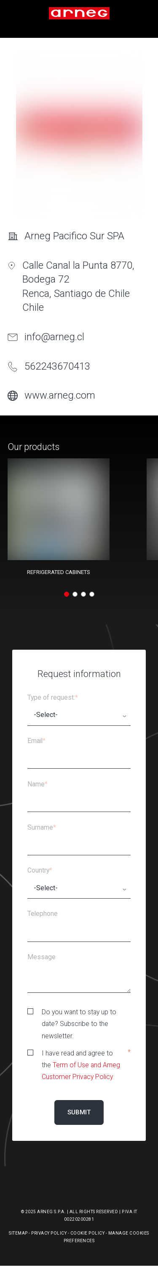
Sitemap (18, 1233)
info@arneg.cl (54, 337)
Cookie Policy (87, 1233)
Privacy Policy (49, 1233)
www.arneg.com (59, 395)
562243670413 (57, 366)
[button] (66, 594)
